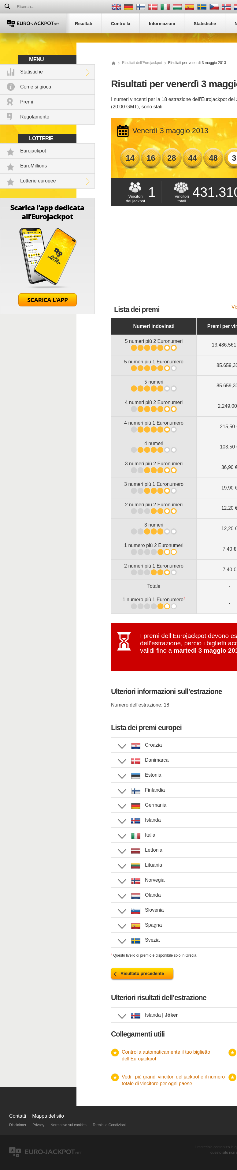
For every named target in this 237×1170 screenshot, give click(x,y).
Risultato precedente (142, 973)
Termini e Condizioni (109, 1125)
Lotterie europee (38, 180)
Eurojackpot (33, 150)
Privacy (38, 1125)
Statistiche (31, 71)
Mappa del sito (48, 1116)
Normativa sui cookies (68, 1125)
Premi (26, 101)
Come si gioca (35, 86)
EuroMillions (33, 165)
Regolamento (34, 116)
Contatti (17, 1116)
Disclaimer (17, 1125)
